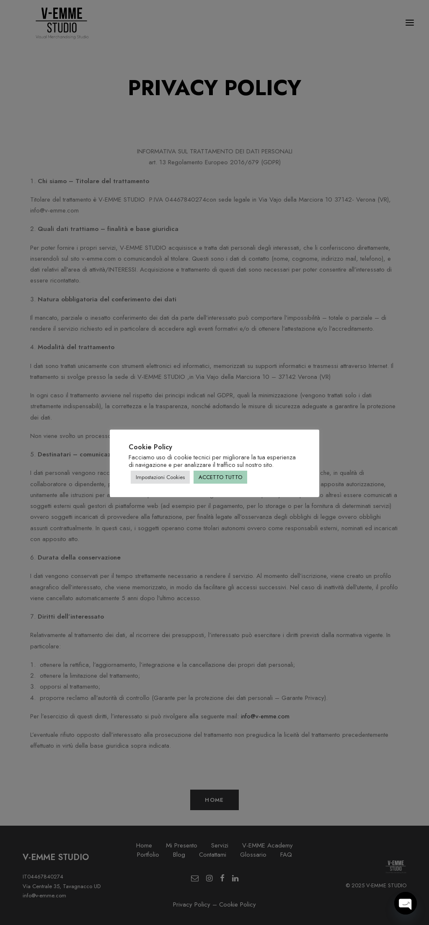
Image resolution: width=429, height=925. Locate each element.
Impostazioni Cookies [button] (160, 477)
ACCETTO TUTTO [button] (220, 477)
